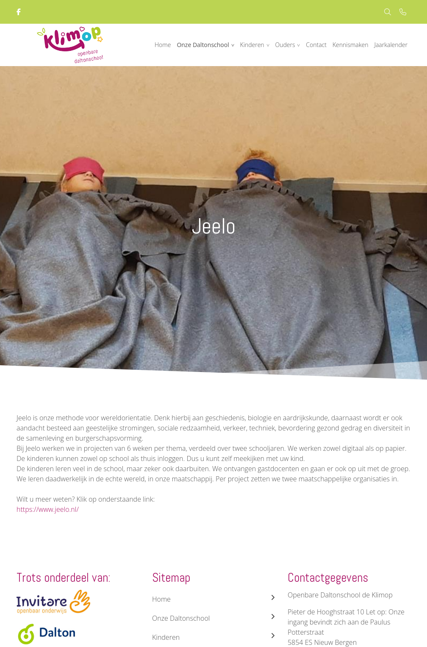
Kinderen (252, 45)
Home (163, 45)
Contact (316, 45)
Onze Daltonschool (203, 45)
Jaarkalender (391, 45)
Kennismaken (351, 45)
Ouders (285, 45)
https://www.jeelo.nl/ (48, 509)
